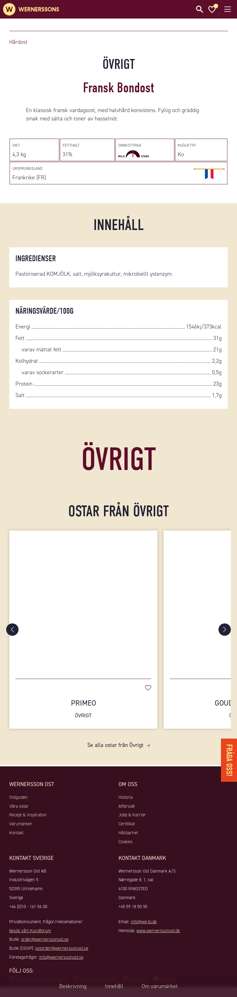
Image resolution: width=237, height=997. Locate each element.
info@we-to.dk (144, 922)
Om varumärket (160, 986)
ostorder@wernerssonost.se (61, 948)
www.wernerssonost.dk (158, 931)
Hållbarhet (128, 833)
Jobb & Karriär (132, 815)
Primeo (83, 708)
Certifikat (126, 824)
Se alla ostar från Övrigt (115, 745)
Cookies (125, 842)
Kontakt (16, 833)
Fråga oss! (229, 760)
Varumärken (20, 824)
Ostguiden (18, 797)
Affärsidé (126, 806)
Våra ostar (19, 806)
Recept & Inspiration (28, 815)
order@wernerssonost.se (45, 939)
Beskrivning (72, 986)
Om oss (127, 784)
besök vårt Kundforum (30, 931)
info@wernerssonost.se (61, 957)
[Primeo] (83, 601)
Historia (125, 797)
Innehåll (114, 986)
